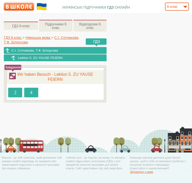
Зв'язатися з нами (141, 171)
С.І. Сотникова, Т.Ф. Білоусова (34, 50)
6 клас (21, 26)
